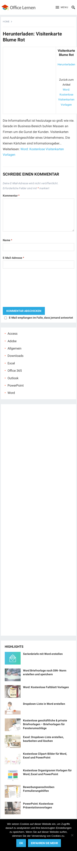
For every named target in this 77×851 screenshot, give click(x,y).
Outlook (13, 378)
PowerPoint (16, 385)
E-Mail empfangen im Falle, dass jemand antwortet (41, 317)
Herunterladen (66, 64)
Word (11, 393)
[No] (72, 835)
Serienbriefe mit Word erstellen (43, 653)
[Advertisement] (29, 73)
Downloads (15, 356)
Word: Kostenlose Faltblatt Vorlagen (46, 687)
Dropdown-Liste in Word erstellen (44, 703)
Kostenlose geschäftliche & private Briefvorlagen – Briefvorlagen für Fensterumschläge (45, 724)
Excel (11, 363)
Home (6, 21)
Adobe (12, 341)
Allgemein (14, 348)
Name (7, 240)
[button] (62, 8)
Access (12, 333)
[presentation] (19, 288)
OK (21, 843)
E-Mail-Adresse (13, 257)
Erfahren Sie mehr (44, 843)
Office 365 (15, 370)
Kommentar (11, 195)
